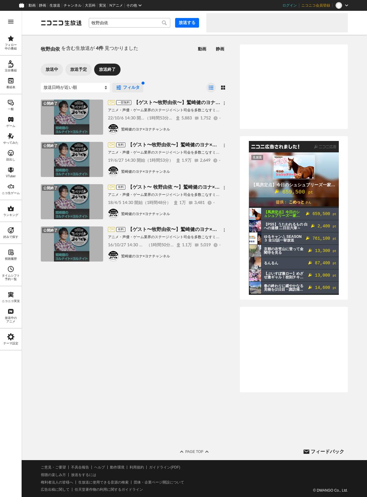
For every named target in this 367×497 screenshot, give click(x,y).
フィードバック (327, 451)
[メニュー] (224, 103)
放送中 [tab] (52, 69)
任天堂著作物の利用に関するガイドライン (109, 489)
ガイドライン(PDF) (164, 467)
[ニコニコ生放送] (61, 22)
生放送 (54, 5)
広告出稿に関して (55, 489)
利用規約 (137, 467)
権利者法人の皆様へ (57, 482)
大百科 (90, 5)
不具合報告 (80, 467)
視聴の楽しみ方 (53, 475)
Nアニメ (116, 5)
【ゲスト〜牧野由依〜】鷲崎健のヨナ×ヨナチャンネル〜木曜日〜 (205, 102)
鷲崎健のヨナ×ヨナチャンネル (145, 129)
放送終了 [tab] (107, 69)
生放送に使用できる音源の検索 (103, 482)
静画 (42, 5)
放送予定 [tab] (78, 69)
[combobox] (129, 23)
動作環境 (117, 467)
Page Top (194, 452)
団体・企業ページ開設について (159, 482)
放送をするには (83, 475)
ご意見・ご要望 (53, 467)
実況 (102, 5)
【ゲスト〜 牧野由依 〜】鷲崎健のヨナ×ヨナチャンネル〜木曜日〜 (200, 187)
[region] (11, 254)
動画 (32, 5)
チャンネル (73, 5)
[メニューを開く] (11, 22)
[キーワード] (129, 23)
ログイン (289, 5)
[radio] (211, 87)
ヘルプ (99, 467)
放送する (187, 22)
